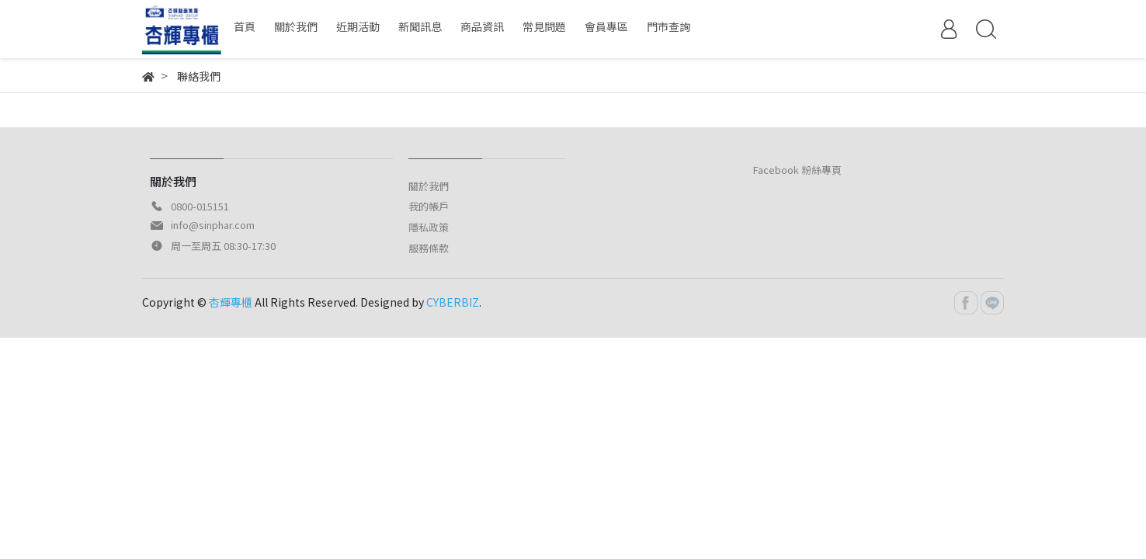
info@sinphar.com (213, 224)
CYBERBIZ (452, 302)
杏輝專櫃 (230, 302)
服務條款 (428, 248)
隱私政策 (428, 227)
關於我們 (428, 186)
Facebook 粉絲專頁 (797, 169)
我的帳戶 (428, 206)
